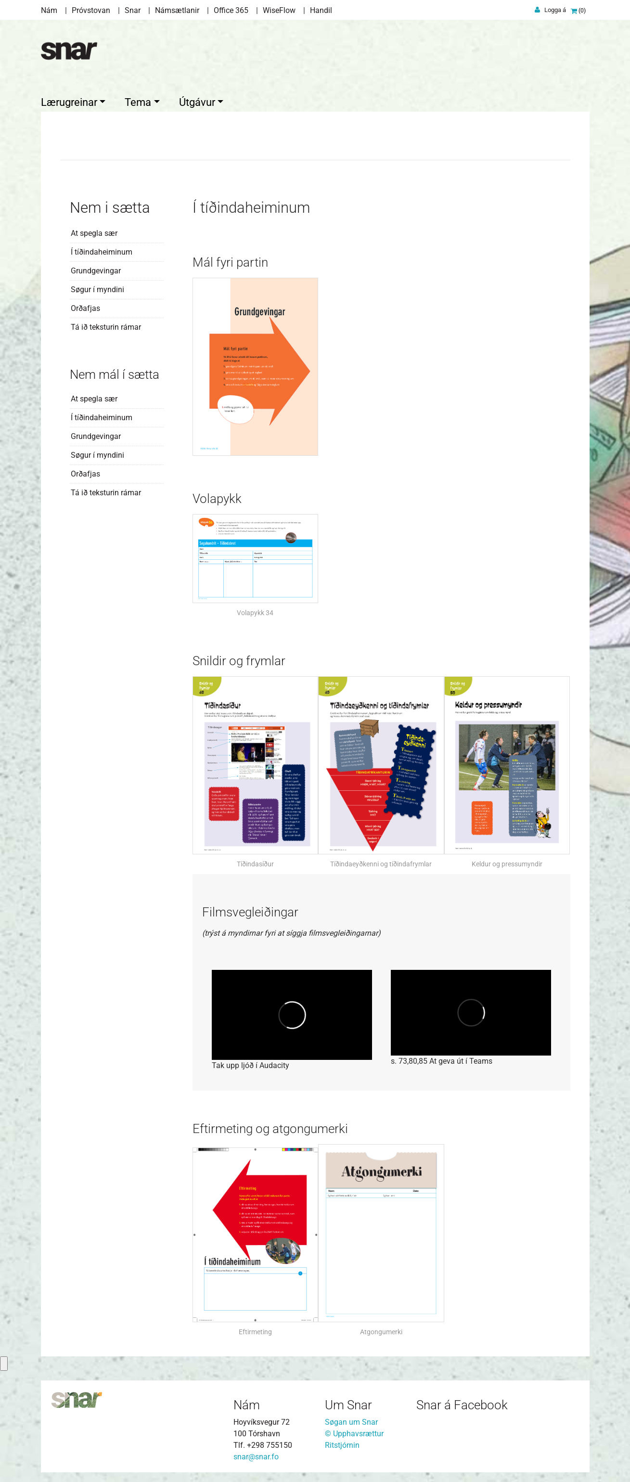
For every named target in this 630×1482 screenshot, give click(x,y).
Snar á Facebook (462, 1405)
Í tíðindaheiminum (101, 252)
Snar (133, 10)
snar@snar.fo (256, 1456)
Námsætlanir (177, 10)
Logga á (555, 9)
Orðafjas (85, 308)
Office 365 (231, 10)
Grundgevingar (96, 270)
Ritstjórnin (342, 1445)
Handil (321, 10)
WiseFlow (279, 10)
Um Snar (348, 1405)
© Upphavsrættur (354, 1433)
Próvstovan (91, 10)
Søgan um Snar (351, 1422)
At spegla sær (94, 233)
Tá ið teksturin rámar (106, 327)
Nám (49, 10)
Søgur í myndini (97, 289)
